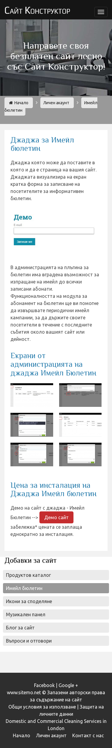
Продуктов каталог (28, 575)
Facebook (44, 685)
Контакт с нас (88, 735)
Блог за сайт (20, 627)
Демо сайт (56, 517)
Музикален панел (25, 614)
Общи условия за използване (42, 706)
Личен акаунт (56, 102)
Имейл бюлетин (24, 588)
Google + (68, 685)
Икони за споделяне (29, 601)
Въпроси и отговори (29, 640)
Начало (18, 102)
